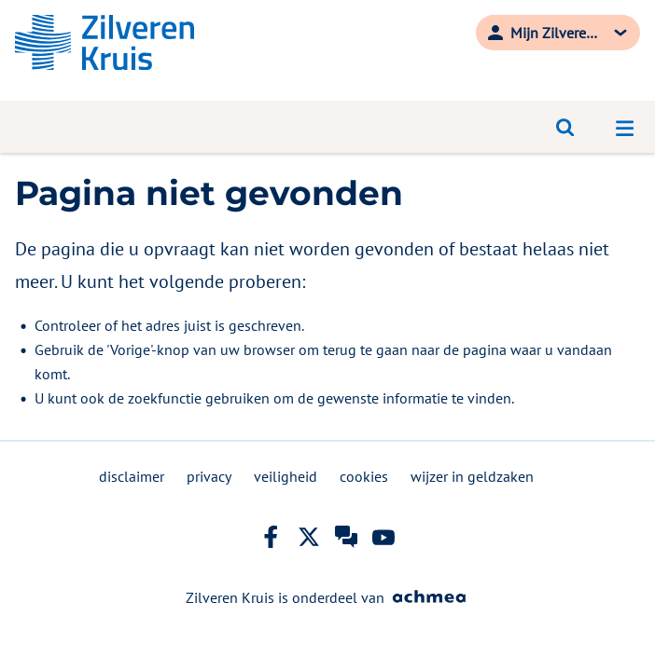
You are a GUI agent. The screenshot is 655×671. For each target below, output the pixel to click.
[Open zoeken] (565, 127)
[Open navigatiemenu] (625, 127)
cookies (364, 476)
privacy (209, 476)
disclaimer (131, 476)
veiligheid (285, 476)
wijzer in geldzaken (472, 476)
